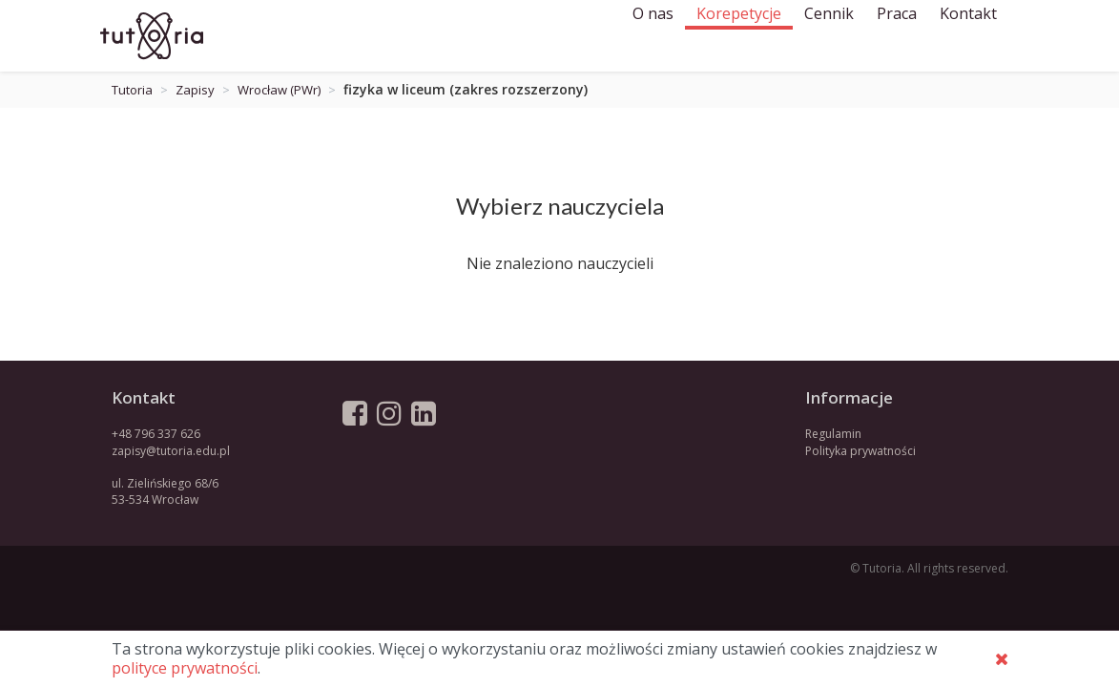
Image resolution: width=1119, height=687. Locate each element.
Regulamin (833, 434)
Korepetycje (738, 35)
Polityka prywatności (860, 451)
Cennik (829, 35)
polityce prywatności (185, 667)
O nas (652, 35)
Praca (897, 35)
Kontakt (968, 35)
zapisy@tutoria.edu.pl (171, 451)
